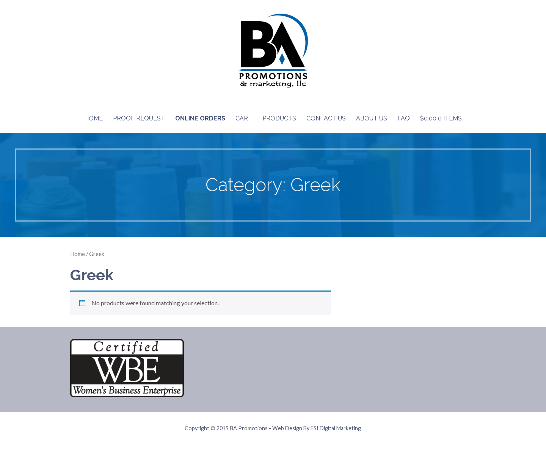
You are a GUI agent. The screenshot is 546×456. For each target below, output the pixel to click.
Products (279, 118)
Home (93, 118)
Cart (243, 118)
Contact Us (326, 118)
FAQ (403, 118)
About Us (371, 118)
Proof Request (139, 118)
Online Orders (200, 118)
